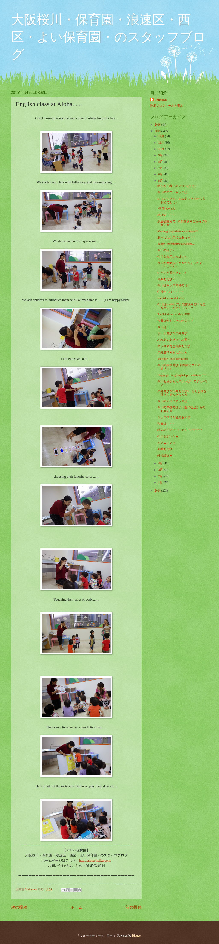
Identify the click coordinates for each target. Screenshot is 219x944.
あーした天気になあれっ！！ (176, 237)
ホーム (76, 907)
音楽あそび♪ (165, 279)
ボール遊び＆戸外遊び (172, 333)
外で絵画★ (164, 455)
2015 (158, 131)
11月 (161, 142)
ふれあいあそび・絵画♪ (173, 339)
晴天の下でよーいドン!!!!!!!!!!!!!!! (179, 430)
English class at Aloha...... (172, 298)
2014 (158, 490)
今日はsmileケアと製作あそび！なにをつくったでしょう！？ (181, 306)
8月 (160, 161)
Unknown (160, 99)
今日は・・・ (166, 327)
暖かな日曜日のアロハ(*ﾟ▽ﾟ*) (176, 186)
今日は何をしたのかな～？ (175, 320)
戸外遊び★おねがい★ (172, 352)
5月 (160, 180)
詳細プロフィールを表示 (166, 105)
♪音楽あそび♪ (166, 208)
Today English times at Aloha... (175, 243)
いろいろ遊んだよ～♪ (171, 272)
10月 (161, 149)
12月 (161, 136)
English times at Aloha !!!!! (173, 314)
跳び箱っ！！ (166, 215)
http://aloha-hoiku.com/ (95, 860)
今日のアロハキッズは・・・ (176, 401)
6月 (160, 174)
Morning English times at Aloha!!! (177, 231)
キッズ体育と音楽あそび (173, 346)
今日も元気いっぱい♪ (171, 256)
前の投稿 (133, 907)
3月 (160, 469)
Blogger (136, 935)
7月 (160, 168)
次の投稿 (19, 907)
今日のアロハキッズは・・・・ (178, 192)
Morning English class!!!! (172, 358)
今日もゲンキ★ (167, 436)
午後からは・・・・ (170, 291)
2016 (158, 124)
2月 (160, 476)
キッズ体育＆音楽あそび (173, 417)
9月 (160, 155)
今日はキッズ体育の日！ (173, 285)
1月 (160, 482)
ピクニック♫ (166, 442)
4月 (160, 463)
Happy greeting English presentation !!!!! (181, 375)
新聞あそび (164, 449)
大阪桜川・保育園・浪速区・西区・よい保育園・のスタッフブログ (108, 37)
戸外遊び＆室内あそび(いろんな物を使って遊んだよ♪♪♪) (181, 393)
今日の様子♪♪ (166, 250)
